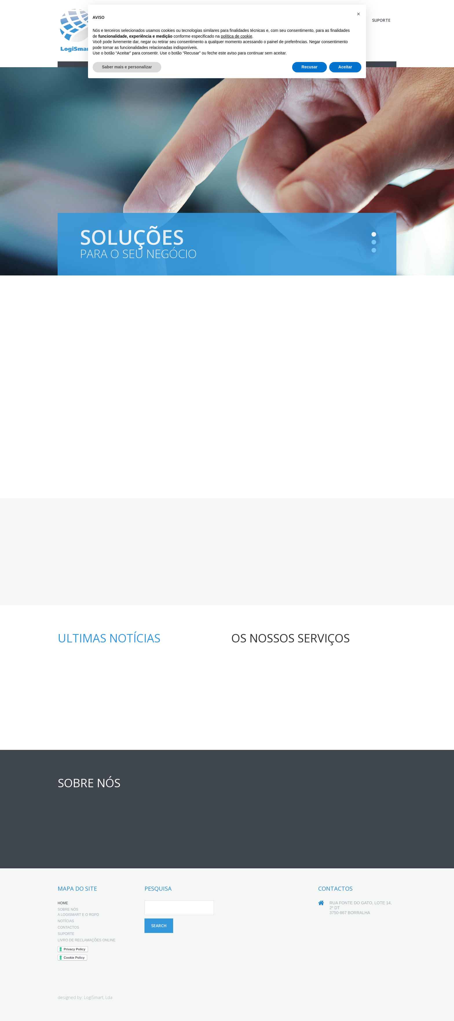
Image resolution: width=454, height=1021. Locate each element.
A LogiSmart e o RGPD (78, 915)
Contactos (68, 928)
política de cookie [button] (236, 36)
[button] (358, 14)
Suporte (381, 20)
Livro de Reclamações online (86, 941)
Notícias (66, 922)
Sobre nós (68, 910)
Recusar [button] (309, 67)
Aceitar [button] (345, 67)
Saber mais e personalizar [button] (127, 67)
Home (63, 904)
